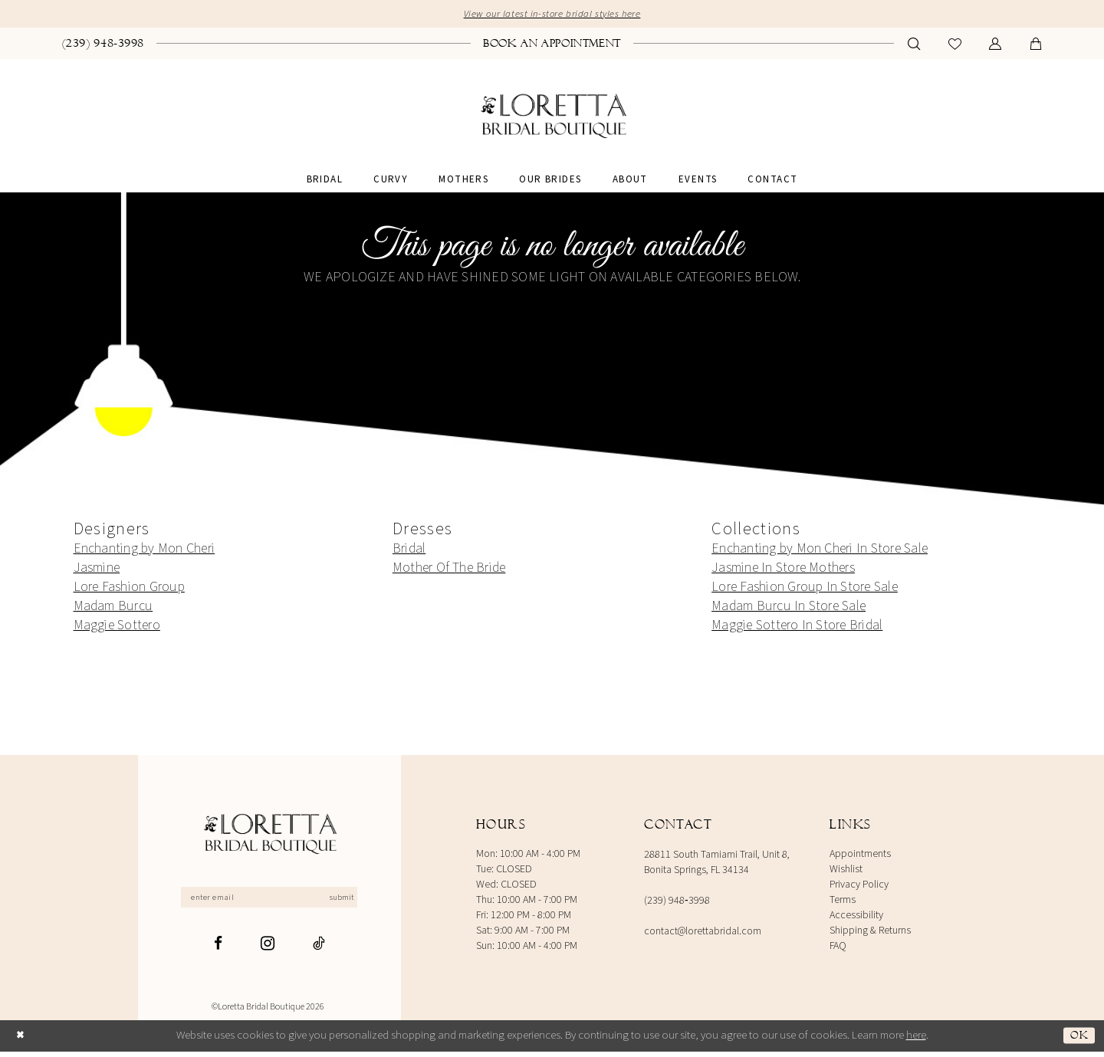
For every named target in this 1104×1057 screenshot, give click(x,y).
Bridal (409, 550)
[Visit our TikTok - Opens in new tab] (319, 949)
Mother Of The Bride (449, 569)
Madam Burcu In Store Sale (788, 608)
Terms (843, 902)
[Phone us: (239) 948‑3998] (103, 45)
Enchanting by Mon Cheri (144, 550)
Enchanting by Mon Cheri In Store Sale (819, 550)
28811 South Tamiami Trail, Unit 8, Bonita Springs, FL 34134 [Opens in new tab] (717, 864)
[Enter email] (269, 902)
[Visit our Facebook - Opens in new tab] (218, 949)
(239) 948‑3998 (677, 903)
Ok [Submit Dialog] (1077, 1041)
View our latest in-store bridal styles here (552, 16)
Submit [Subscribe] (354, 901)
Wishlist (846, 871)
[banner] (552, 119)
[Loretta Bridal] (269, 837)
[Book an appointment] (552, 45)
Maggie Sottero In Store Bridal (796, 627)
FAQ (838, 948)
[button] (995, 46)
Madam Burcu (113, 608)
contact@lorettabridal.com (702, 933)
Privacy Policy (859, 887)
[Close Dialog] (22, 1041)
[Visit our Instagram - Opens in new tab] (267, 948)
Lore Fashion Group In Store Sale (804, 589)
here (916, 1040)
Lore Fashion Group (129, 589)
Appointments (860, 856)
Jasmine (97, 569)
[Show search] (914, 46)
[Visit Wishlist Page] (955, 46)
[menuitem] (103, 45)
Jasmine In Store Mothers (783, 569)
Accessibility (856, 917)
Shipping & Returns (870, 932)
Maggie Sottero (117, 627)
